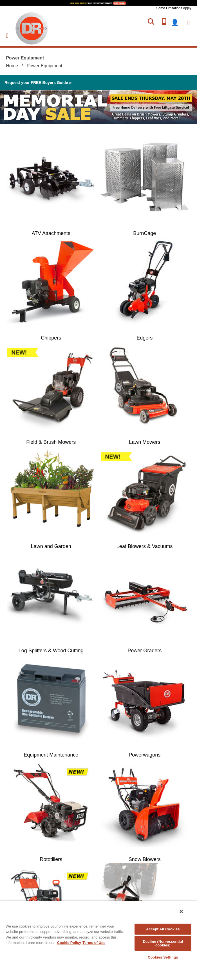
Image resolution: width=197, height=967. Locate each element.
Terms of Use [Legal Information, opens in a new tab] (93, 943)
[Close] (181, 911)
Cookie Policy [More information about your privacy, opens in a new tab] (69, 943)
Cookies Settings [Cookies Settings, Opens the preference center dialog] (163, 957)
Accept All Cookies (163, 929)
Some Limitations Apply (173, 8)
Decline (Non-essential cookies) (163, 943)
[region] (98, 934)
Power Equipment (44, 65)
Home (12, 65)
